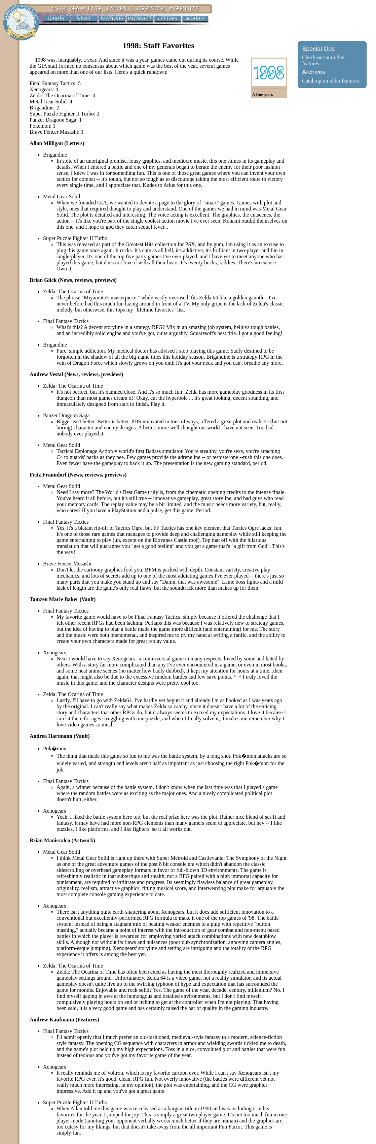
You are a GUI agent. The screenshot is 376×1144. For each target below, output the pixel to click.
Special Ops (318, 48)
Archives (313, 72)
